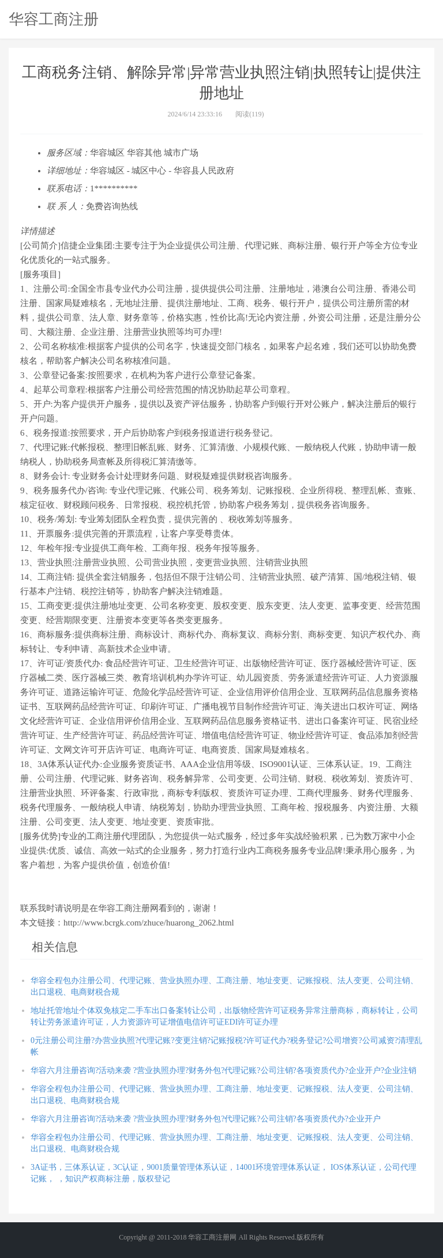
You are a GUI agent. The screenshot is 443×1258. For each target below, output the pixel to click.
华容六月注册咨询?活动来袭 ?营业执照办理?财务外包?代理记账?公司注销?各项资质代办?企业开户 (206, 1119)
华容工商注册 (54, 19)
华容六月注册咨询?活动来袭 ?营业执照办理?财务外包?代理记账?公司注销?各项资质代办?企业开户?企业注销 (223, 1070)
